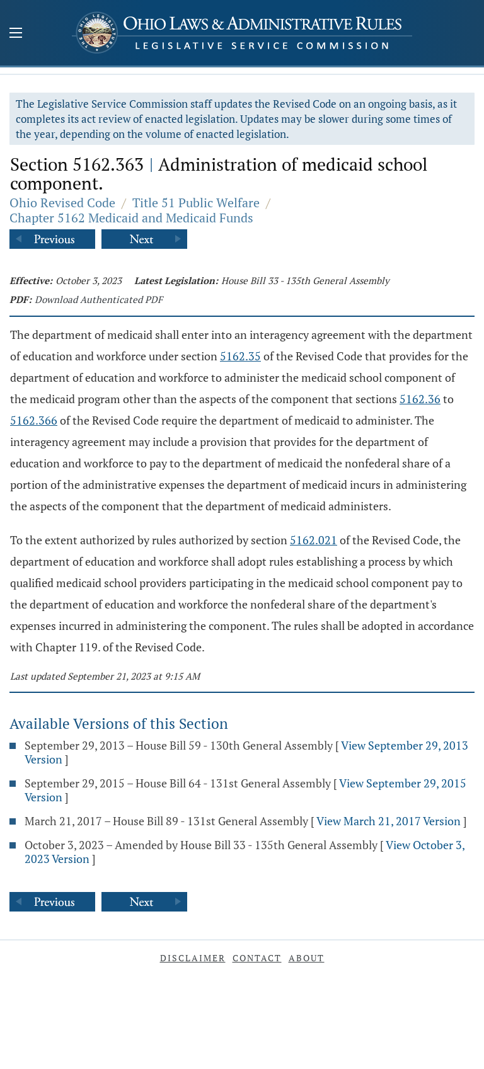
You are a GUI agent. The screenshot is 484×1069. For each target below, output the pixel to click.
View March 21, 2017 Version (388, 820)
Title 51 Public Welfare (196, 202)
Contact (257, 958)
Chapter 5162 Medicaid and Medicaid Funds (131, 217)
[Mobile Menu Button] (15, 34)
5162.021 (313, 539)
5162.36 (420, 398)
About (307, 958)
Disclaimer (193, 958)
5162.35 (240, 355)
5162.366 (33, 420)
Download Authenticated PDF (99, 299)
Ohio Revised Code (62, 202)
